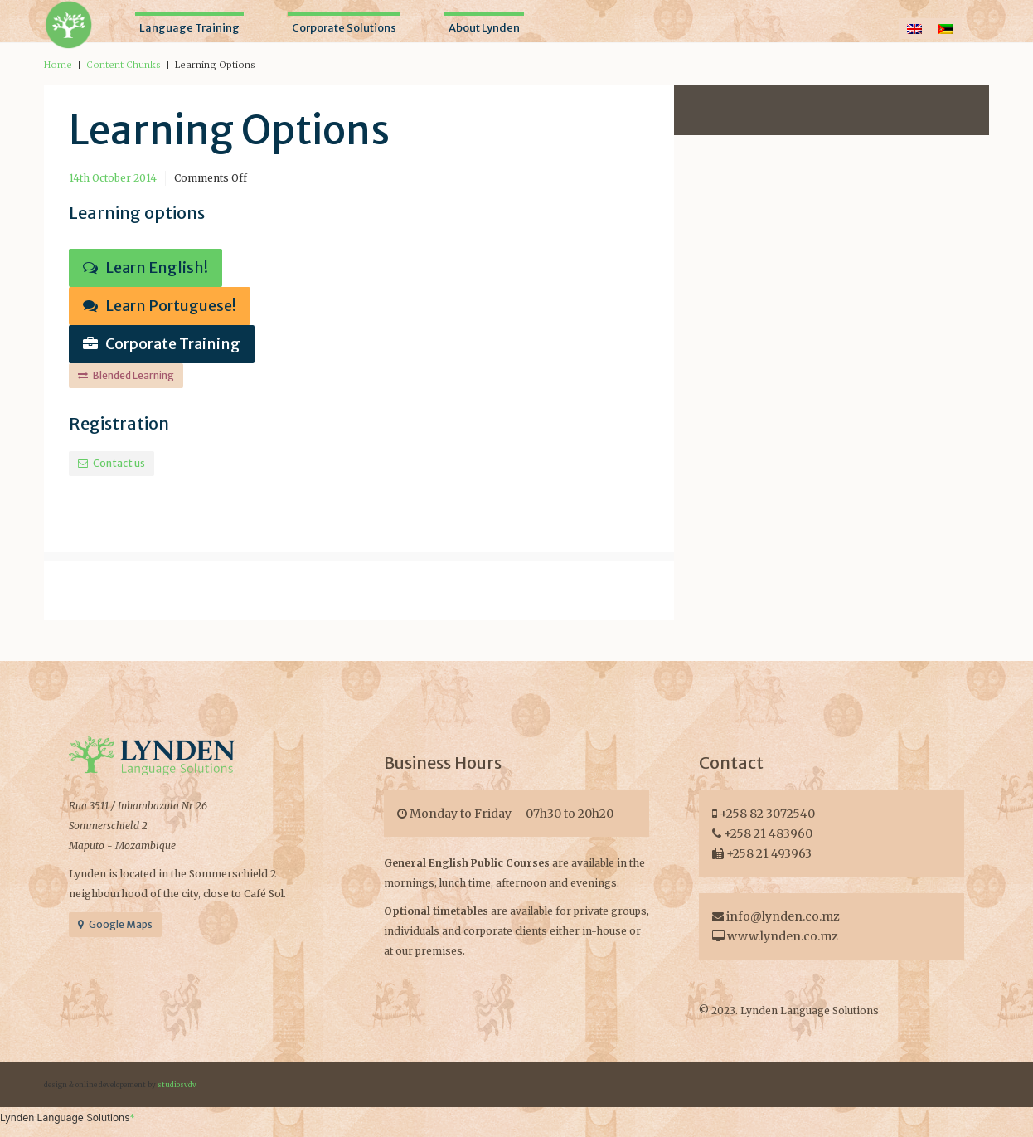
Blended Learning (126, 375)
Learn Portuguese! (159, 305)
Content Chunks (123, 64)
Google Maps (115, 924)
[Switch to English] (914, 28)
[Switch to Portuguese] (946, 28)
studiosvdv (177, 1085)
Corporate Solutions (344, 28)
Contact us (111, 463)
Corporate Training (161, 343)
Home (58, 64)
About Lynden (484, 28)
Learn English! (145, 267)
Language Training (189, 28)
